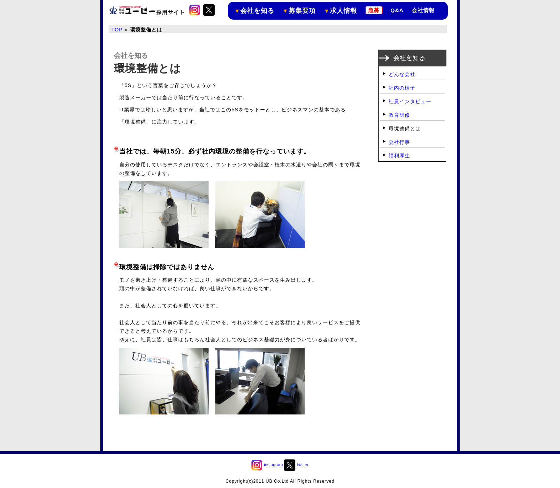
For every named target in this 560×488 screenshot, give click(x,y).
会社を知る (254, 10)
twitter (296, 464)
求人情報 (340, 10)
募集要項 (299, 10)
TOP (117, 29)
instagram (267, 464)
